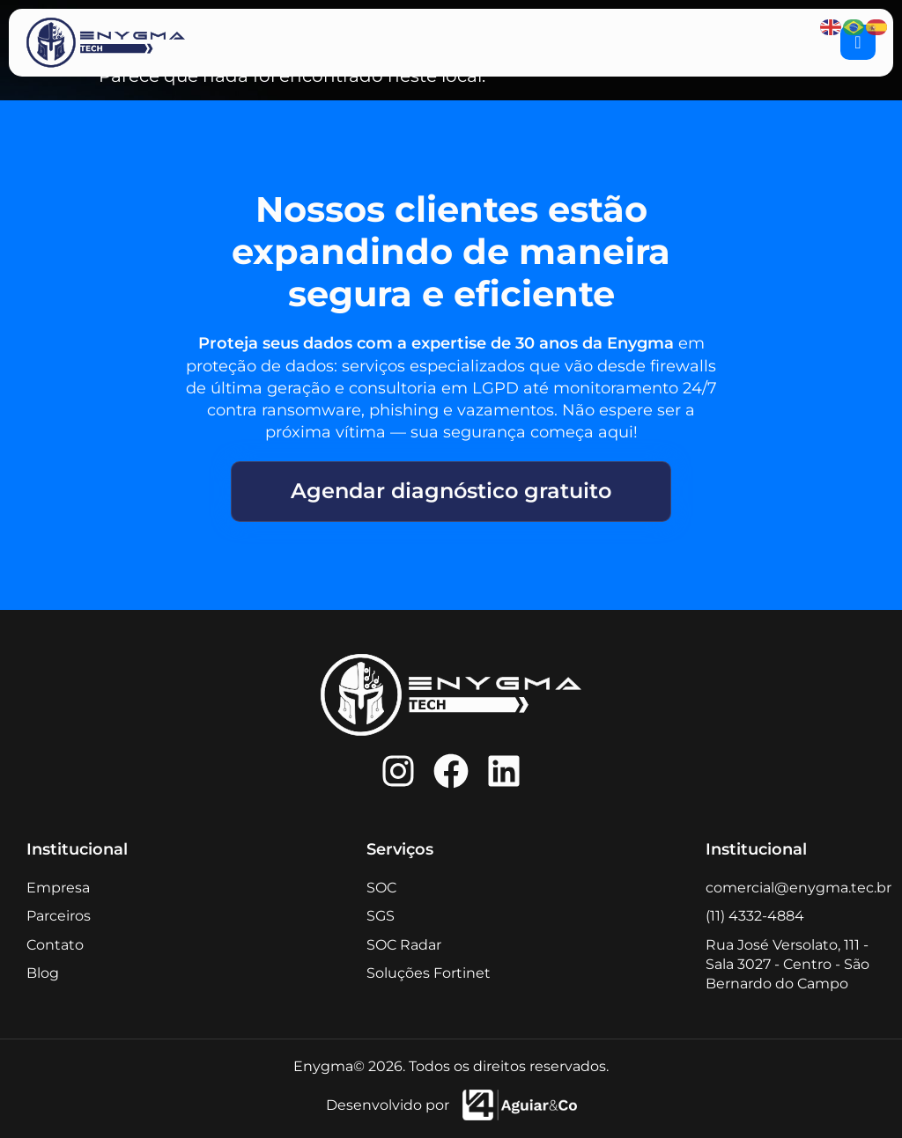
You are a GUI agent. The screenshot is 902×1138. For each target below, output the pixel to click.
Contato (55, 944)
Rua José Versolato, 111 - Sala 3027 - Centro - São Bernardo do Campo (787, 964)
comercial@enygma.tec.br (798, 887)
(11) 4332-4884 (755, 915)
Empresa (58, 887)
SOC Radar (403, 944)
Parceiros (58, 915)
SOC (381, 887)
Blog (42, 973)
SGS (380, 915)
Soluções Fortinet (428, 973)
